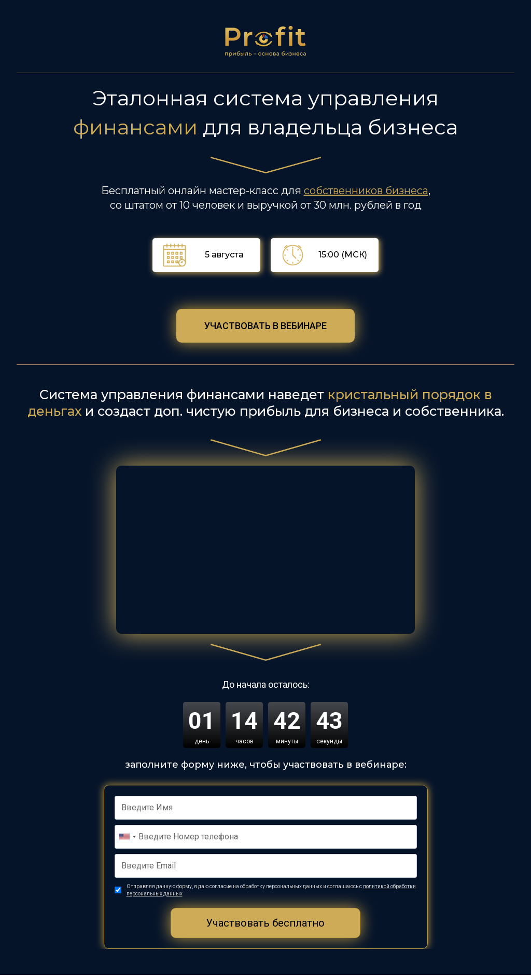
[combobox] (127, 839)
